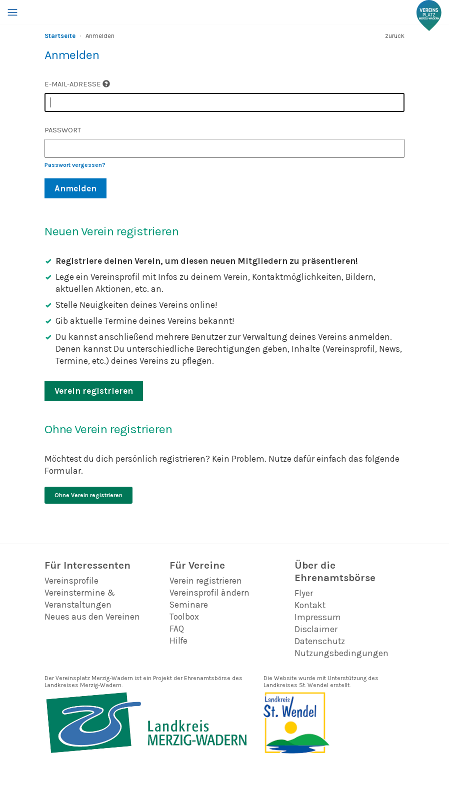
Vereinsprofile (71, 581)
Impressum (317, 617)
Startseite (60, 35)
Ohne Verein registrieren (88, 495)
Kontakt (310, 605)
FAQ (177, 629)
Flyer (303, 593)
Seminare (189, 605)
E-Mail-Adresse (77, 84)
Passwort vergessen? (75, 164)
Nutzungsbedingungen (341, 653)
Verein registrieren (93, 391)
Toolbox (184, 617)
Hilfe (179, 641)
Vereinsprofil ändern (210, 593)
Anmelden (75, 188)
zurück (394, 35)
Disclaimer (316, 629)
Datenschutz (319, 641)
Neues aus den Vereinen (92, 617)
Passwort (62, 130)
